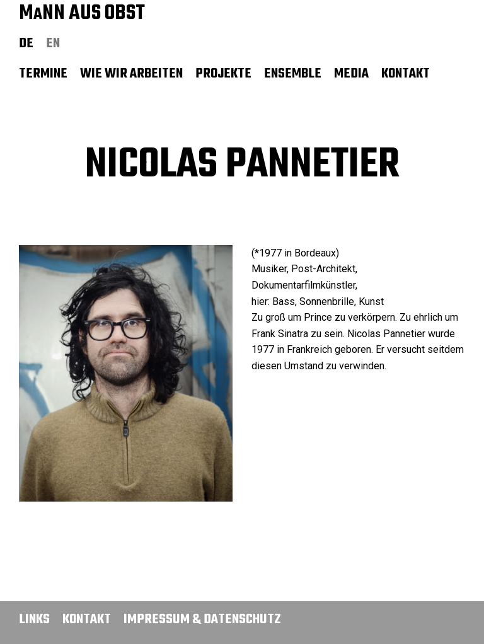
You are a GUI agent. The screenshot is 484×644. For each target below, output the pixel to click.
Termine (43, 73)
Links (34, 619)
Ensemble (292, 73)
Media (351, 73)
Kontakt (405, 73)
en (53, 43)
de (26, 43)
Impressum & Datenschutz (202, 619)
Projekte (223, 73)
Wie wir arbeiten (131, 73)
